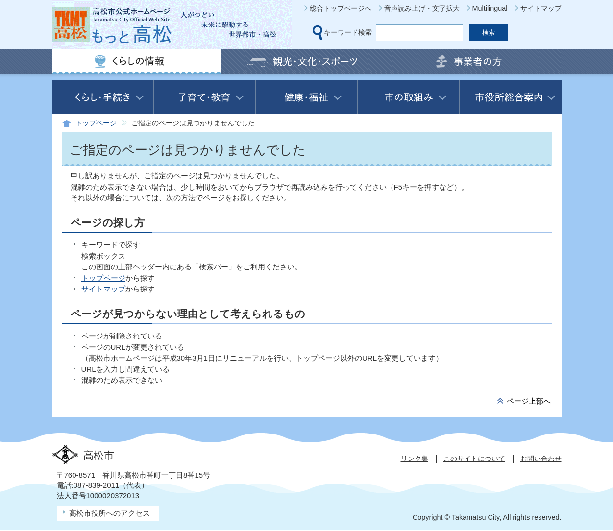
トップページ (96, 123)
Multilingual (490, 8)
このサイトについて (474, 458)
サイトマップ (541, 8)
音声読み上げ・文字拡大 (422, 8)
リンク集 (414, 458)
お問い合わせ (541, 458)
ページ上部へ (529, 401)
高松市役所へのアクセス (109, 513)
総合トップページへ (340, 8)
